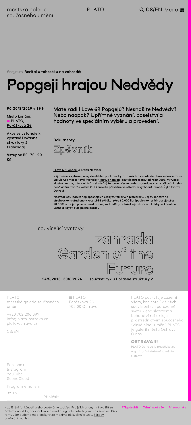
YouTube (15, 374)
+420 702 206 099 (23, 315)
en (158, 10)
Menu (174, 10)
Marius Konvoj (109, 179)
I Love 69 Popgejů (65, 170)
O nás (136, 334)
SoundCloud (18, 379)
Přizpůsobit (130, 407)
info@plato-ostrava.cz (27, 319)
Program (15, 72)
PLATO (95, 10)
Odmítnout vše (153, 407)
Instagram (16, 369)
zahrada (16, 147)
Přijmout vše (177, 407)
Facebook (15, 365)
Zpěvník (72, 149)
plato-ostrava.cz (22, 324)
